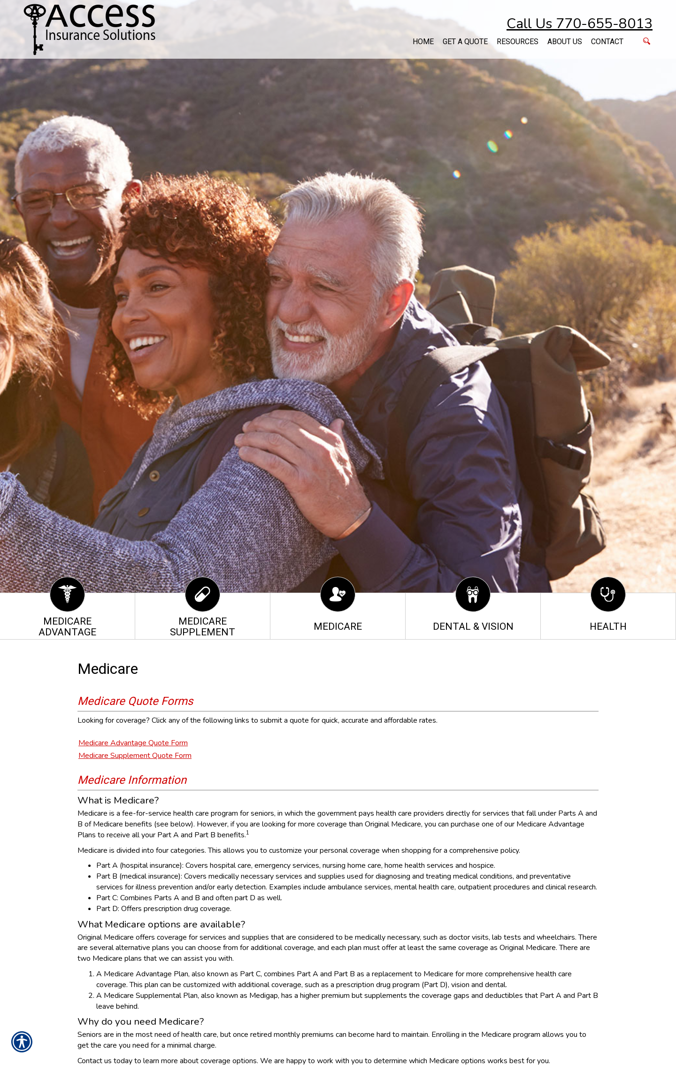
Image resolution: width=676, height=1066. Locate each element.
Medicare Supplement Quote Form (135, 755)
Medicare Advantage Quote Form (133, 743)
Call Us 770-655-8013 (580, 23)
